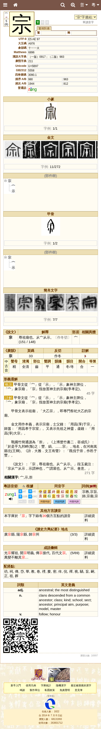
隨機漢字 (61, 685)
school (77, 600)
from (69, 595)
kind (67, 600)
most (64, 590)
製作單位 (35, 690)
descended (56, 595)
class (58, 600)
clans (43, 595)
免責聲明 (65, 690)
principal (60, 604)
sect (87, 600)
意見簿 (78, 690)
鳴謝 (22, 690)
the (57, 590)
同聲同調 (74, 502)
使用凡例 (31, 685)
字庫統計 (46, 685)
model (44, 609)
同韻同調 (59, 502)
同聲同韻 (45, 502)
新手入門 (16, 685)
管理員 (50, 696)
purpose (82, 604)
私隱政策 (50, 690)
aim (71, 604)
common (83, 595)
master (55, 609)
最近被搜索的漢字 (81, 685)
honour (55, 614)
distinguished (79, 590)
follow (43, 614)
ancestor (45, 600)
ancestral (46, 590)
